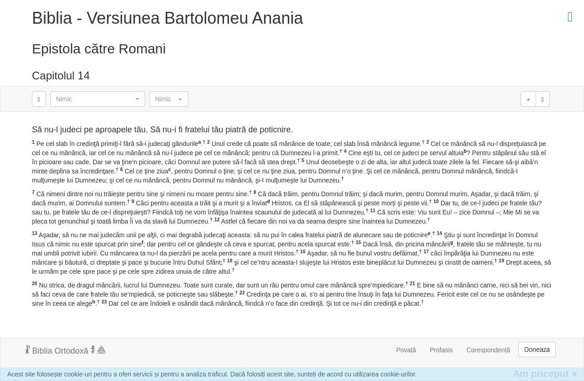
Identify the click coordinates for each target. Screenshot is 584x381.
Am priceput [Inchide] (545, 373)
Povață (406, 350)
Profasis (441, 350)
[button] (97, 99)
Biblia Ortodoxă (65, 350)
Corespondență (488, 350)
